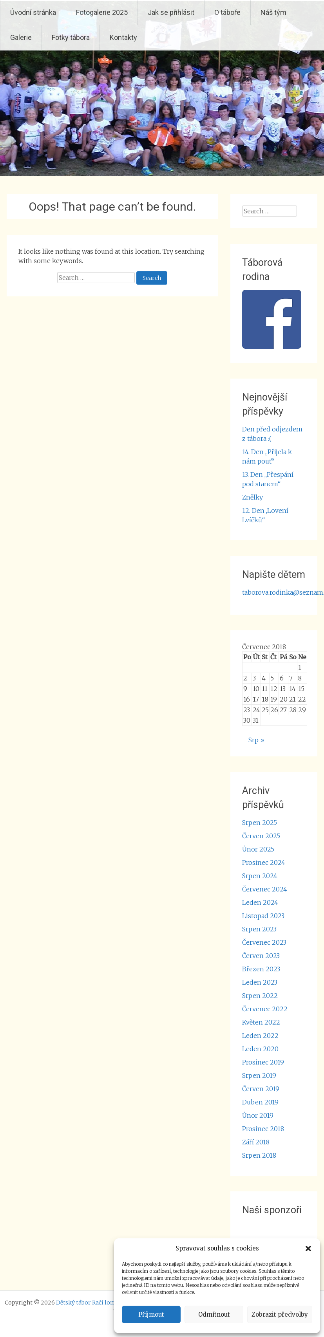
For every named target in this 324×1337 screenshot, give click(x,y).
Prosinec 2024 (263, 862)
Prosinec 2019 (263, 1062)
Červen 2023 (261, 956)
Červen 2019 (260, 1089)
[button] (308, 1248)
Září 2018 (256, 1142)
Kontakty (123, 37)
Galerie (21, 37)
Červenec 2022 (265, 1009)
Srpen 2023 (259, 929)
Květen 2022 (261, 1022)
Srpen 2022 (260, 996)
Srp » (256, 740)
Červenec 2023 (264, 942)
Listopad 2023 (263, 916)
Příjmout (151, 1314)
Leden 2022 (260, 1035)
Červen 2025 (261, 836)
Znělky (252, 497)
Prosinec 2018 (263, 1129)
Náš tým (273, 12)
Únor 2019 (257, 1115)
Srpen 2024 (259, 876)
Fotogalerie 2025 (102, 12)
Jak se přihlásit (171, 12)
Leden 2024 (260, 902)
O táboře (227, 12)
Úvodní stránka (33, 12)
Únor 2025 (258, 849)
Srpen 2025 (259, 822)
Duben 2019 (260, 1102)
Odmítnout (214, 1314)
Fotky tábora (71, 37)
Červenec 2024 (264, 889)
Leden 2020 (260, 1049)
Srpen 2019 (259, 1075)
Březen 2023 (261, 969)
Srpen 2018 (259, 1155)
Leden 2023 (259, 982)
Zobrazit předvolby (280, 1314)
